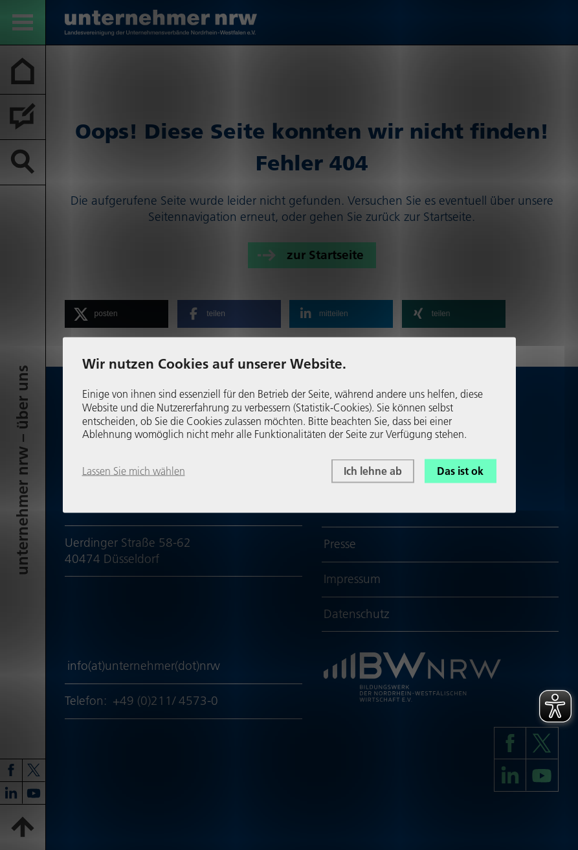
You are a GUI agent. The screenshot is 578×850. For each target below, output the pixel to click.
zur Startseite (325, 254)
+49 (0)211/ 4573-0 (165, 700)
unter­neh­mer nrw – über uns (22, 470)
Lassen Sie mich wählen (133, 471)
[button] (116, 314)
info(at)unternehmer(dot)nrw (143, 665)
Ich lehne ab (373, 471)
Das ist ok (460, 471)
